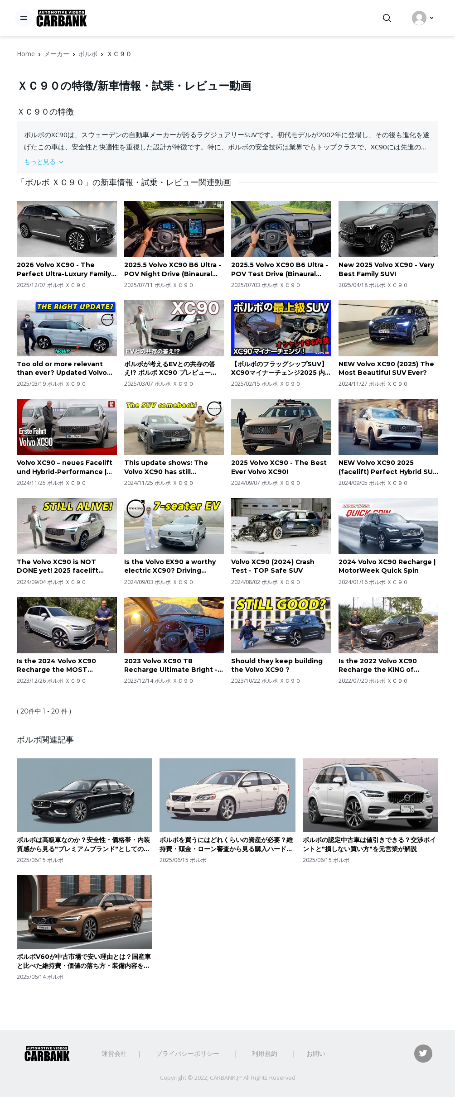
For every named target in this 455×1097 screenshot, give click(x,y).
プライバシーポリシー (187, 1053)
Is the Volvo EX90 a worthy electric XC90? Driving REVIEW (170, 566)
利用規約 (264, 1053)
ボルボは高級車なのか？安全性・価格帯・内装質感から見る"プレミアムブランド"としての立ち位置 (83, 844)
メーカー (56, 53)
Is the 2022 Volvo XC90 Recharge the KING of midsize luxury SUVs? (378, 666)
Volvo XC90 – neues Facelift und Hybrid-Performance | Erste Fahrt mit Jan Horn (64, 467)
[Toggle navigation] (24, 18)
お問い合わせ (325, 1053)
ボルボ (87, 53)
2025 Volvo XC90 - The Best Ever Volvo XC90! (279, 467)
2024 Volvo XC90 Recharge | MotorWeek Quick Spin (387, 566)
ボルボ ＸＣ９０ (67, 285)
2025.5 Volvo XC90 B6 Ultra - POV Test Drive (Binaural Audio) (279, 269)
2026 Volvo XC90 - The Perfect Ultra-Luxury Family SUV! (64, 269)
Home (26, 53)
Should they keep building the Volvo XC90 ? (277, 665)
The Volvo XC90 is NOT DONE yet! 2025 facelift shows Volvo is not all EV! (59, 566)
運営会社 (114, 1053)
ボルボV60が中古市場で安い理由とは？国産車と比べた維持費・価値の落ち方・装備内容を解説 (84, 961)
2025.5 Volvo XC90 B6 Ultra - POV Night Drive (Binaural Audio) (172, 269)
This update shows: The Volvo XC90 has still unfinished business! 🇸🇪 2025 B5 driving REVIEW (174, 467)
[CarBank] (61, 18)
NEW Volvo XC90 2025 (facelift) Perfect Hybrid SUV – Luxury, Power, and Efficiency (388, 467)
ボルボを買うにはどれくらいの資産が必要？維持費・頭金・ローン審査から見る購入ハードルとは (226, 844)
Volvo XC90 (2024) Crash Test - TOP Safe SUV (273, 566)
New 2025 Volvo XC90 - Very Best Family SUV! (386, 269)
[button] (227, 161)
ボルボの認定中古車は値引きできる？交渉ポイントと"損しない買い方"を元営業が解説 (369, 844)
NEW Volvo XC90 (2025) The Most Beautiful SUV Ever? (386, 368)
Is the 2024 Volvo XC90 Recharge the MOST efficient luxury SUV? (56, 666)
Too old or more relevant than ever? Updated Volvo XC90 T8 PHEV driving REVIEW (62, 369)
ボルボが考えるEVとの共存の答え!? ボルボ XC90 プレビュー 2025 (169, 369)
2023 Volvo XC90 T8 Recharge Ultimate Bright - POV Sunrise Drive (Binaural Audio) (171, 666)
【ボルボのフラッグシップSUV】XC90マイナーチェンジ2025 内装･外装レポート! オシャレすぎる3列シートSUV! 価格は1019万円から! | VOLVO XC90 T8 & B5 (281, 369)
